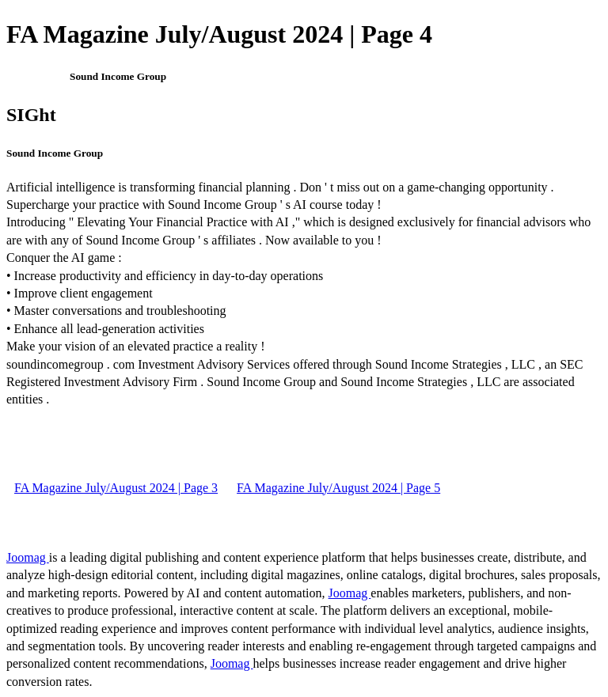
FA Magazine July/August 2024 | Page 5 (338, 487)
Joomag (27, 557)
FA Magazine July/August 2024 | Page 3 (116, 487)
